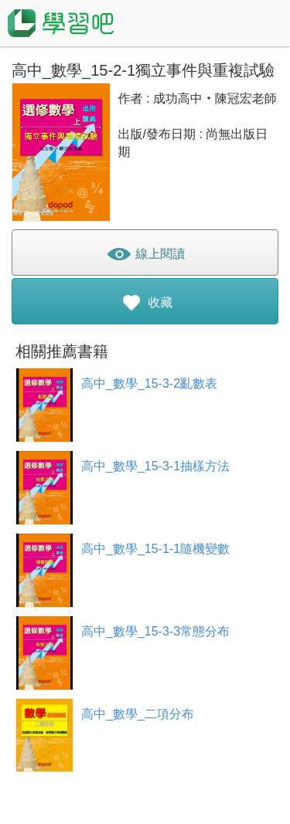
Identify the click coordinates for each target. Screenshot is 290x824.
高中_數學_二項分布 (137, 714)
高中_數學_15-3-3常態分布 (155, 631)
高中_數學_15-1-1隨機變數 (155, 548)
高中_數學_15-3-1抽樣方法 (155, 466)
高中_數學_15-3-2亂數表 (149, 383)
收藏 (145, 305)
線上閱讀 (145, 257)
